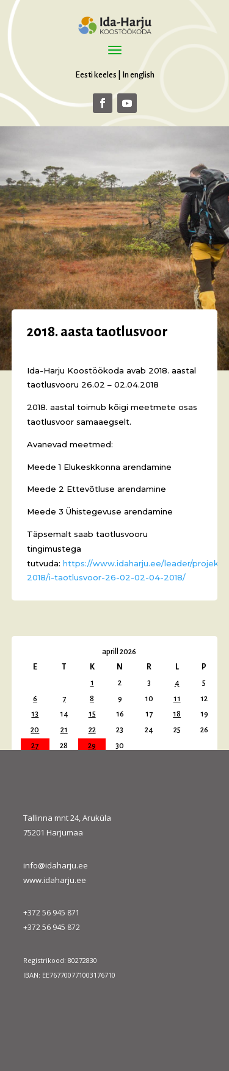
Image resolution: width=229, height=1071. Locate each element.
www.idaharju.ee (54, 879)
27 (34, 745)
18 (177, 714)
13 (34, 714)
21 (64, 730)
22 (92, 730)
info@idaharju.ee (55, 865)
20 (35, 730)
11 (177, 698)
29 (92, 745)
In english (138, 74)
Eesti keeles (96, 74)
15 (92, 714)
